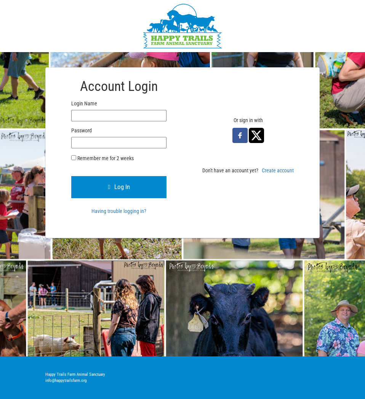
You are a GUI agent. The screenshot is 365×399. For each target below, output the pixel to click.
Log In (119, 187)
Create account (278, 170)
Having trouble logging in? (118, 211)
